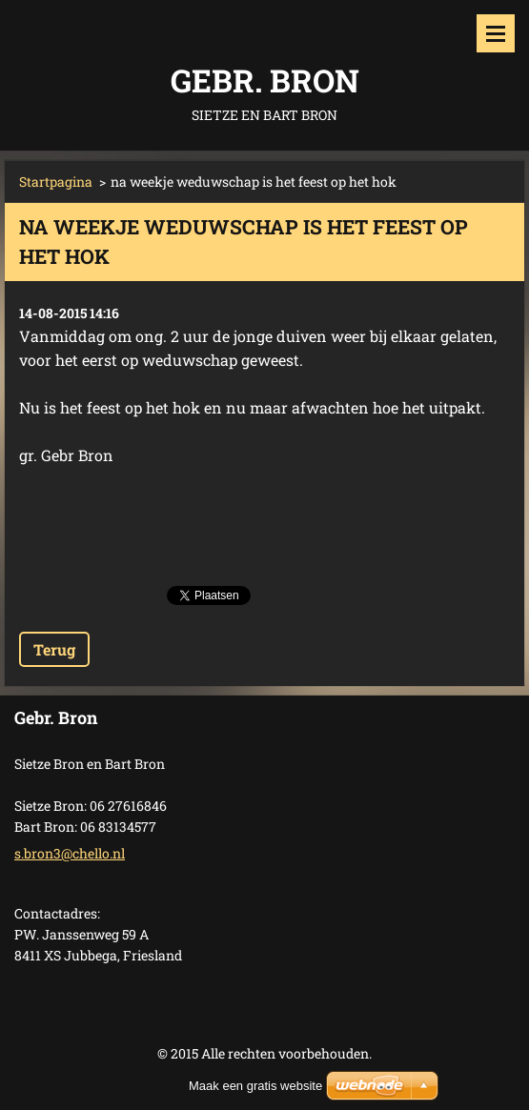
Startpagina (55, 181)
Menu (496, 33)
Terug (54, 649)
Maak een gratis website (255, 1086)
